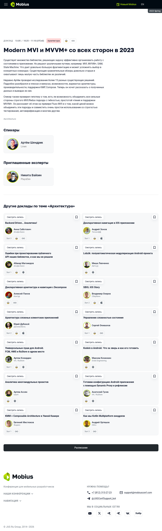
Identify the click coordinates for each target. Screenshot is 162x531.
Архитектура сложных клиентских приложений (31, 317)
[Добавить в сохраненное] (76, 217)
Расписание (81, 447)
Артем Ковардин (22, 358)
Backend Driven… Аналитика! (21, 223)
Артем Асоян (20, 392)
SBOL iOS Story (91, 287)
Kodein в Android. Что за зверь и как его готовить (111, 348)
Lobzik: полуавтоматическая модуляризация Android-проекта (118, 253)
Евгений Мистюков (24, 422)
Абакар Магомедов (24, 263)
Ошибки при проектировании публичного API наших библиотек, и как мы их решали (29, 255)
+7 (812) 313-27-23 (102, 492)
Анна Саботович (22, 229)
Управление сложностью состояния (103, 317)
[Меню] (6, 4)
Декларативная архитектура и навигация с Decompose (36, 287)
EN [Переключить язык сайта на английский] (142, 4)
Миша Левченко (100, 263)
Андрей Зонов (99, 229)
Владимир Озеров (101, 294)
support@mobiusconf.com (138, 492)
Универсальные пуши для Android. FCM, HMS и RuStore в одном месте (24, 350)
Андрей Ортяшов (101, 422)
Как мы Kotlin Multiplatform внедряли (104, 416)
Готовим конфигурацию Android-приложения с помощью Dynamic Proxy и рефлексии (108, 384)
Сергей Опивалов (101, 325)
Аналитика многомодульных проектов (26, 382)
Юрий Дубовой (21, 324)
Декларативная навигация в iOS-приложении (108, 223)
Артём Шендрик (32, 142)
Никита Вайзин (31, 175)
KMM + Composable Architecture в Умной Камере (32, 416)
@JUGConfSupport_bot (104, 498)
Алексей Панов (22, 294)
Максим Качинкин (101, 358)
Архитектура (54, 41)
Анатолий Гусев (100, 392)
